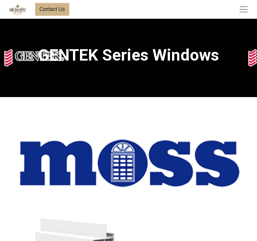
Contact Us (52, 9)
